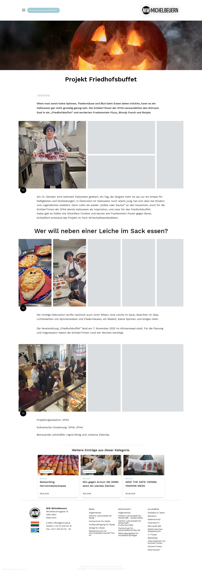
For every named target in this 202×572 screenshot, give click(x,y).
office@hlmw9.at (61, 523)
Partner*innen (155, 546)
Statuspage (81, 569)
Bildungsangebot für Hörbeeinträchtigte (128, 534)
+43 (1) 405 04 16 (63, 526)
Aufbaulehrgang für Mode (102, 525)
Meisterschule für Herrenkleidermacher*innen (102, 533)
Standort (152, 516)
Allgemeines (95, 513)
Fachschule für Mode (99, 521)
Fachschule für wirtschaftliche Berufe (129, 529)
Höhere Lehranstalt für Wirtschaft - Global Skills (130, 517)
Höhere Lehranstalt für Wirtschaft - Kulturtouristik (129, 523)
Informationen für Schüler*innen (157, 542)
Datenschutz (154, 519)
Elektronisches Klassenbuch (155, 530)
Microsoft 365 (154, 526)
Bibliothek (153, 538)
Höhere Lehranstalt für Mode (100, 517)
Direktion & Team (156, 513)
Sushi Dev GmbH (115, 566)
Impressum (153, 523)
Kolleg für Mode (97, 528)
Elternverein (154, 550)
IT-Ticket (152, 535)
